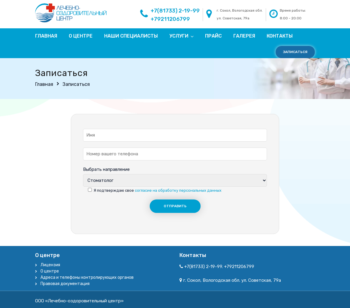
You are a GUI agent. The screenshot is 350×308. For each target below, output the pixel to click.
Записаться (295, 52)
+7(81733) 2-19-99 (175, 10)
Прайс (213, 36)
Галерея (244, 36)
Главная (46, 36)
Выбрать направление (106, 169)
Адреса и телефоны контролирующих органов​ (87, 277)
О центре (81, 36)
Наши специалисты (131, 36)
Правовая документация (65, 283)
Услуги (178, 36)
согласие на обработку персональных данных (178, 190)
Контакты (280, 36)
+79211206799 (170, 19)
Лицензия (50, 264)
